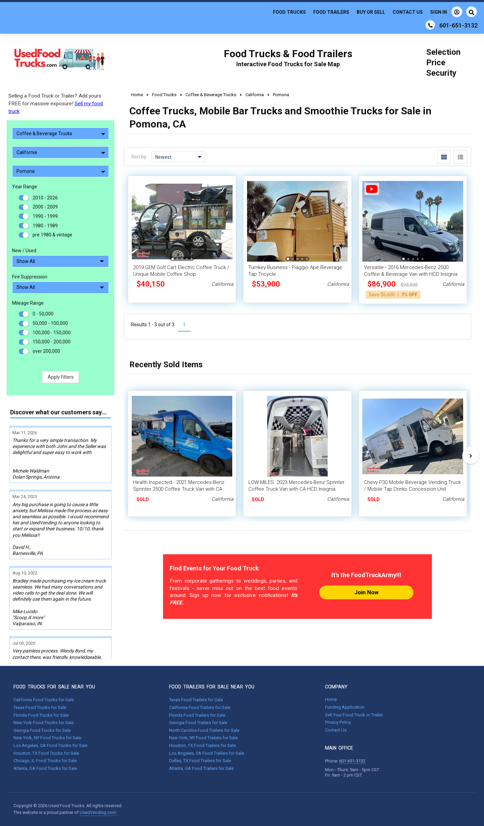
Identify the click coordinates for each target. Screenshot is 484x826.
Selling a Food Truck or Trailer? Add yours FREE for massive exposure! (55, 103)
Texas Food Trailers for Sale (196, 699)
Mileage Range (28, 303)
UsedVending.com (98, 812)
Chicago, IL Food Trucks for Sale (45, 760)
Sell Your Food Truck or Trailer (354, 714)
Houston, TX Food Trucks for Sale (46, 753)
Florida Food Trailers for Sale (197, 715)
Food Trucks (289, 12)
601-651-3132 (352, 760)
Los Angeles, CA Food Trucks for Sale (50, 745)
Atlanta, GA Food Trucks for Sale (45, 768)
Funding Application (344, 707)
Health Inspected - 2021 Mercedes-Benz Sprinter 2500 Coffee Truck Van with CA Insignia (179, 489)
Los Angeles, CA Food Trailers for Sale (206, 753)
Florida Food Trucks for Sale (41, 715)
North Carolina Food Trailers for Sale (204, 730)
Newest (178, 157)
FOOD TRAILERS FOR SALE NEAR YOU (211, 686)
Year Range (24, 186)
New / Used (24, 250)
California (60, 152)
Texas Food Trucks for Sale (39, 707)
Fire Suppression (29, 276)
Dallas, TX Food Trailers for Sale (200, 760)
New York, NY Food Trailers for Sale (203, 737)
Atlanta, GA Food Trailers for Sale (201, 768)
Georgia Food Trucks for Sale (42, 730)
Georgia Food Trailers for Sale (198, 722)
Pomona (60, 171)
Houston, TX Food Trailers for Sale (202, 745)
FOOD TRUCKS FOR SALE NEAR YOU (54, 686)
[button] (172, 259)
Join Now (366, 592)
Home (331, 699)
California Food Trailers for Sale (199, 707)
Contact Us (408, 12)
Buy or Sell (371, 12)
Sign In (446, 11)
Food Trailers (331, 12)
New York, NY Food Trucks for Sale (47, 737)
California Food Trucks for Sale (43, 699)
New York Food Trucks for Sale (43, 722)
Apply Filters (61, 377)
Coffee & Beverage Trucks (60, 133)
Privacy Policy (338, 722)
